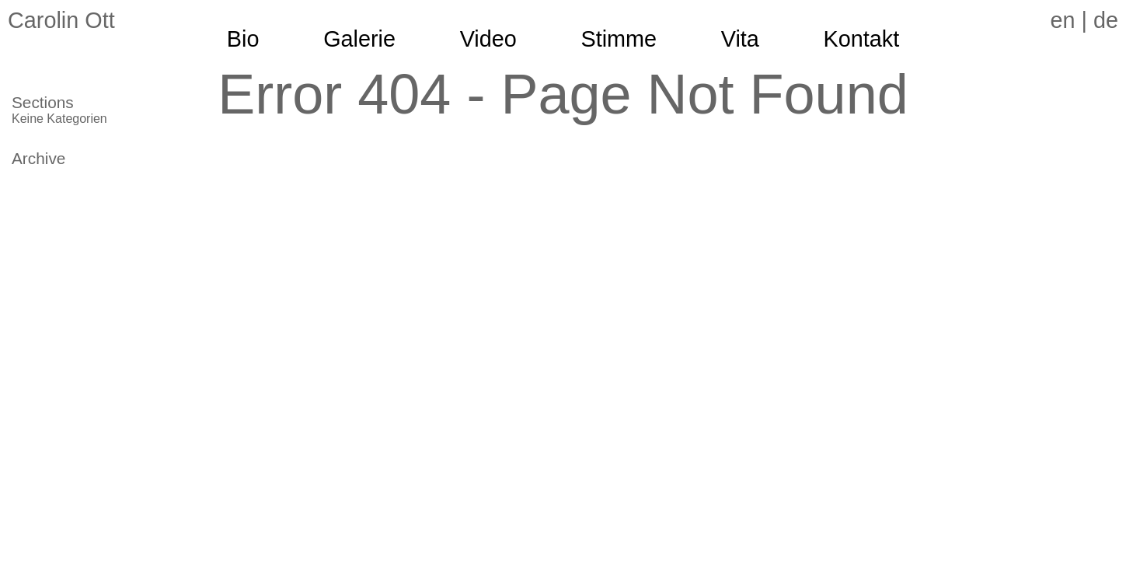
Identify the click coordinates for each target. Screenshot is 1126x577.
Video (488, 38)
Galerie (359, 38)
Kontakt (862, 38)
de (1105, 20)
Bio (243, 38)
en (1062, 20)
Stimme (618, 38)
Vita (740, 38)
